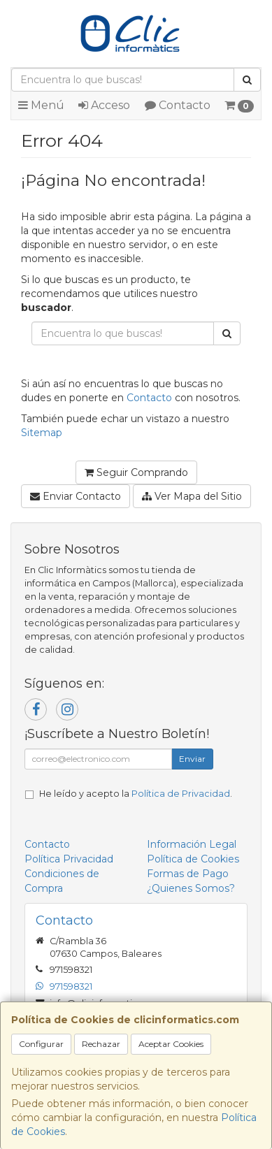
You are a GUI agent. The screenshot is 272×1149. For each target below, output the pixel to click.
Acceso (104, 105)
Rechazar (101, 1044)
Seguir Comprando (136, 472)
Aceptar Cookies (170, 1044)
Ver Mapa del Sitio (192, 496)
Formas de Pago (188, 873)
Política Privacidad (68, 859)
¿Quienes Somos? (191, 888)
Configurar (41, 1044)
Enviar (192, 758)
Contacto (177, 105)
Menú (41, 105)
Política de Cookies (193, 859)
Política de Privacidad (180, 793)
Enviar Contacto (75, 496)
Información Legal (191, 844)
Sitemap (41, 432)
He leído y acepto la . (135, 793)
